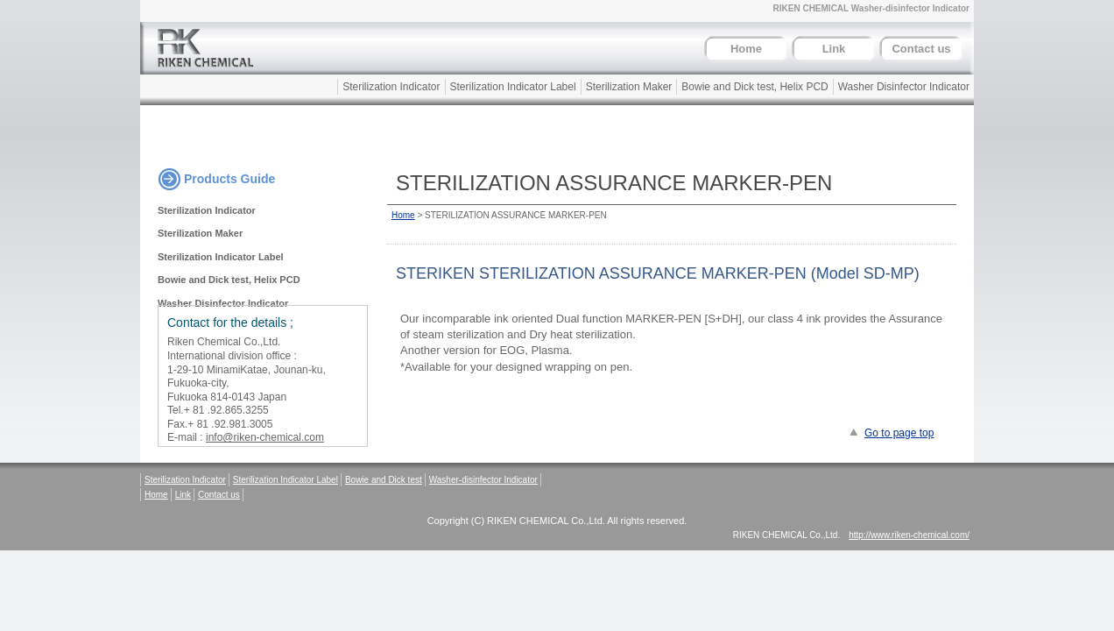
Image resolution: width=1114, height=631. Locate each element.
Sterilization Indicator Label (513, 87)
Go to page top (899, 433)
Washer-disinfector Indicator (483, 480)
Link (834, 48)
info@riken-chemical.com (265, 437)
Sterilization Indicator (391, 87)
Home (746, 48)
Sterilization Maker (629, 87)
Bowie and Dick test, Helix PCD (754, 87)
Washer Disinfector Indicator (903, 87)
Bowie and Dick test (383, 480)
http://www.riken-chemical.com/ (909, 535)
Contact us (921, 48)
